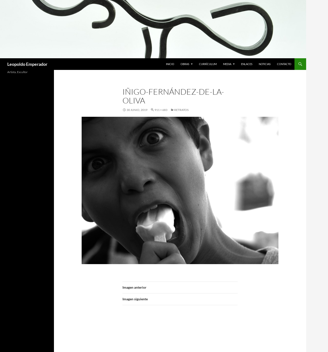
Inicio (170, 64)
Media (227, 64)
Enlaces (246, 64)
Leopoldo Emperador (27, 64)
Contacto (284, 64)
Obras (185, 64)
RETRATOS (181, 110)
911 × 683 (161, 110)
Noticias (265, 64)
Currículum (208, 64)
